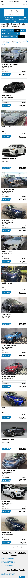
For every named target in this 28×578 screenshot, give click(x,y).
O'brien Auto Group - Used (9, 36)
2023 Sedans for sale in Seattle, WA (8, 562)
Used (4, 30)
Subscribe (25, 4)
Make (17, 30)
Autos (2, 4)
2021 (23, 30)
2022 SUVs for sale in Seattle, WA (8, 564)
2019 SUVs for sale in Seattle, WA (8, 565)
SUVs (10, 30)
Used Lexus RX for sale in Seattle (7, 574)
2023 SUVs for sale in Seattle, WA (8, 561)
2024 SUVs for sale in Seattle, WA (8, 559)
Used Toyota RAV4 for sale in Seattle (8, 573)
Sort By (21, 36)
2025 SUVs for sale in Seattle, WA (8, 558)
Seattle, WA (15, 33)
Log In (21, 4)
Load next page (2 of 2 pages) (14, 547)
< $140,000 (5, 33)
